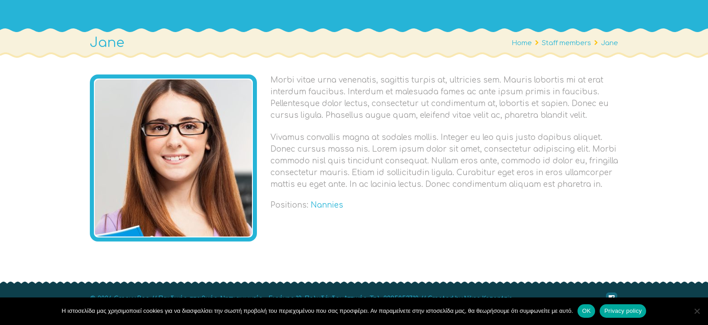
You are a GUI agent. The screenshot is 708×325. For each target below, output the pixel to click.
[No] (696, 311)
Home (522, 42)
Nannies (327, 205)
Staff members (570, 42)
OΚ (586, 310)
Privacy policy (623, 310)
